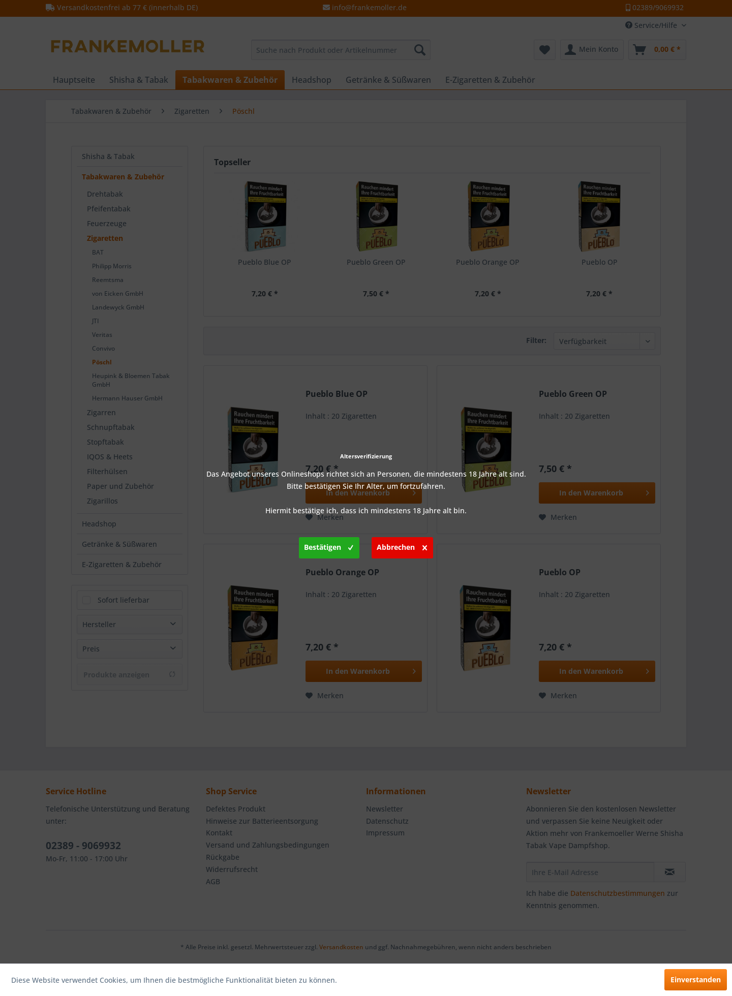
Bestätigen (328, 546)
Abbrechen (402, 546)
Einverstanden (695, 979)
